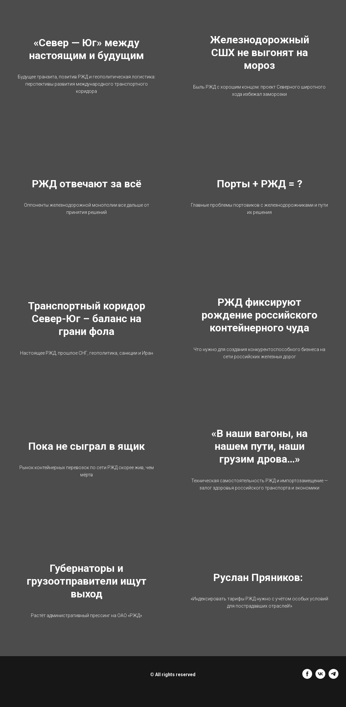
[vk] (320, 677)
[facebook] (307, 677)
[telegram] (333, 677)
